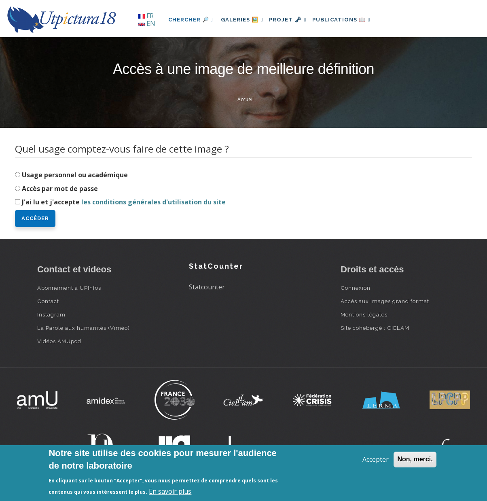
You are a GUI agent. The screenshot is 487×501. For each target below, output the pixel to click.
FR (146, 15)
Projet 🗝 (294, 20)
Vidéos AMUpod (59, 341)
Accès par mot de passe (60, 188)
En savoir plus (170, 491)
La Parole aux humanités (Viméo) (83, 328)
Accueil (245, 99)
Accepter (375, 459)
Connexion (356, 287)
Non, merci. (414, 459)
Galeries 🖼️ (244, 20)
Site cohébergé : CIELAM (375, 328)
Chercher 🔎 (190, 20)
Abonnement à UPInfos (69, 287)
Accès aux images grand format (385, 301)
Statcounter (207, 286)
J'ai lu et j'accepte (124, 201)
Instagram (51, 314)
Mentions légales (364, 314)
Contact (48, 301)
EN (146, 23)
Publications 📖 (351, 20)
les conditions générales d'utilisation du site (153, 201)
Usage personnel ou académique (75, 174)
